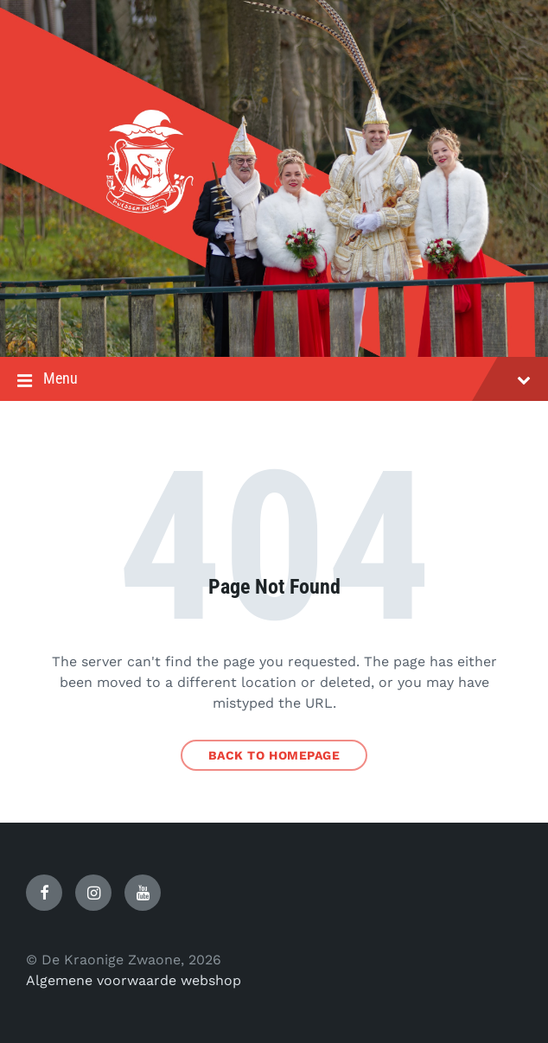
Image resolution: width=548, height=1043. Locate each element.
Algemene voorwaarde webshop (133, 980)
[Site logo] (274, 323)
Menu (274, 380)
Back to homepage (274, 755)
